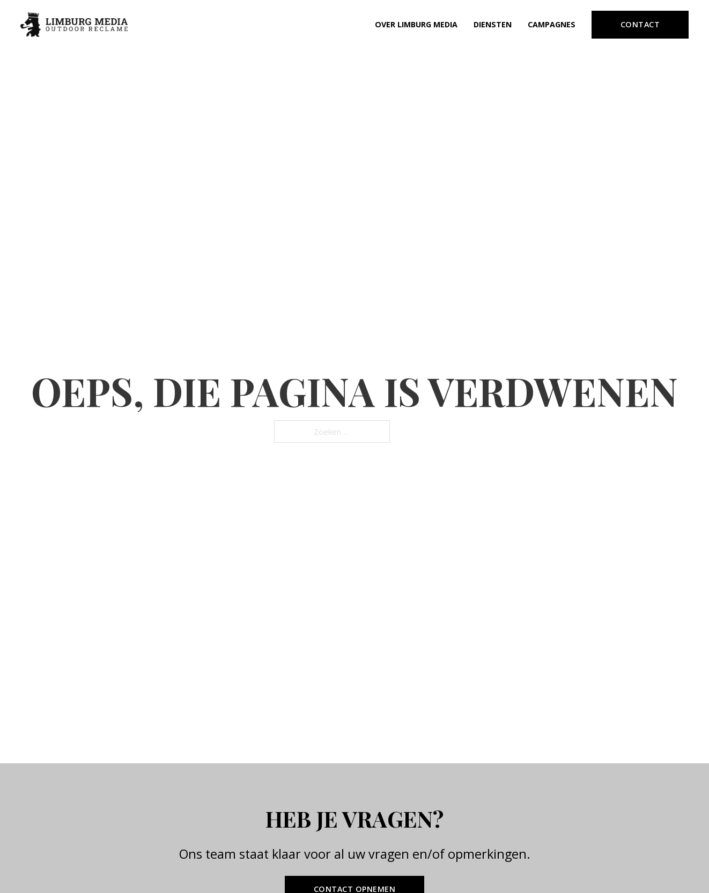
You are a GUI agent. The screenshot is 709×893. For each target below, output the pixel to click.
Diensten (493, 24)
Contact (640, 24)
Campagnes (551, 24)
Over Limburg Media (416, 24)
